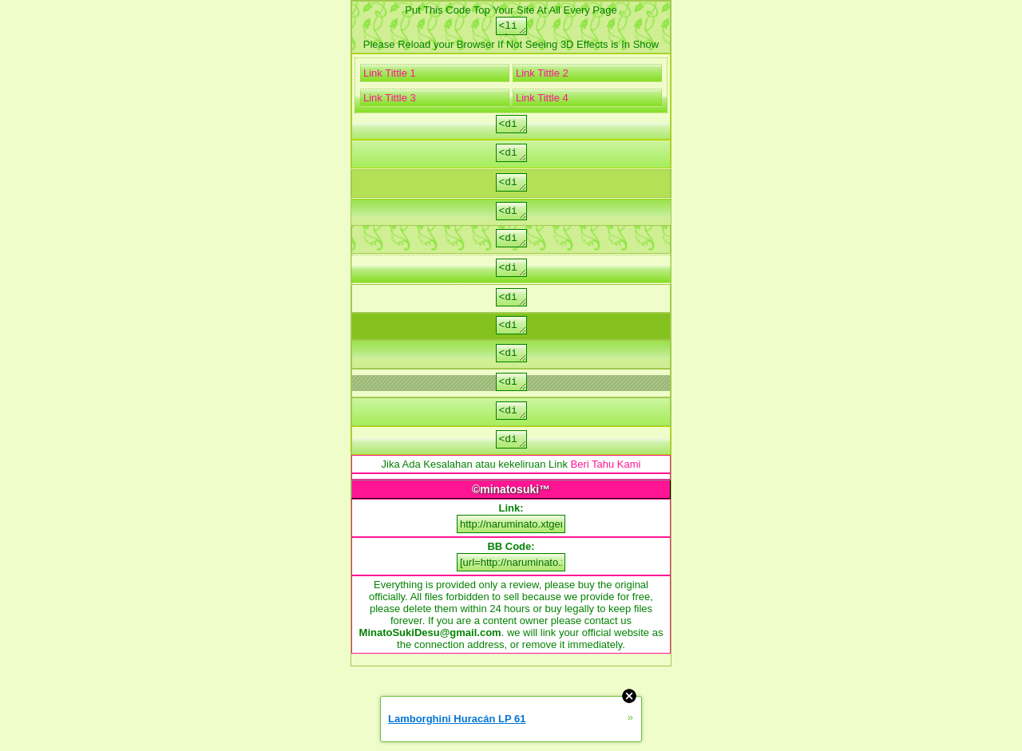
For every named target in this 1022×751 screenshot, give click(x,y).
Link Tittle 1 (389, 75)
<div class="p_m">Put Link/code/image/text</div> (511, 469)
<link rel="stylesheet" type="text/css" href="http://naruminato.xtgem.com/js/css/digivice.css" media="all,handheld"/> (511, 27)
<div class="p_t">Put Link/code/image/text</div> (511, 438)
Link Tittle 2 (542, 75)
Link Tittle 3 (389, 100)
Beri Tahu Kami (606, 495)
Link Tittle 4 (542, 100)
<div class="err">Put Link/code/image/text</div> (511, 251)
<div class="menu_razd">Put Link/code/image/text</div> (511, 407)
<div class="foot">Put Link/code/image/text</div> (511, 190)
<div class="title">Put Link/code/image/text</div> (511, 345)
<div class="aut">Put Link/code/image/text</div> (511, 315)
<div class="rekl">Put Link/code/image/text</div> (511, 221)
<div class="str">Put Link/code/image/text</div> (511, 158)
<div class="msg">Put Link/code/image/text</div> (511, 283)
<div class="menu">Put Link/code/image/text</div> (511, 376)
